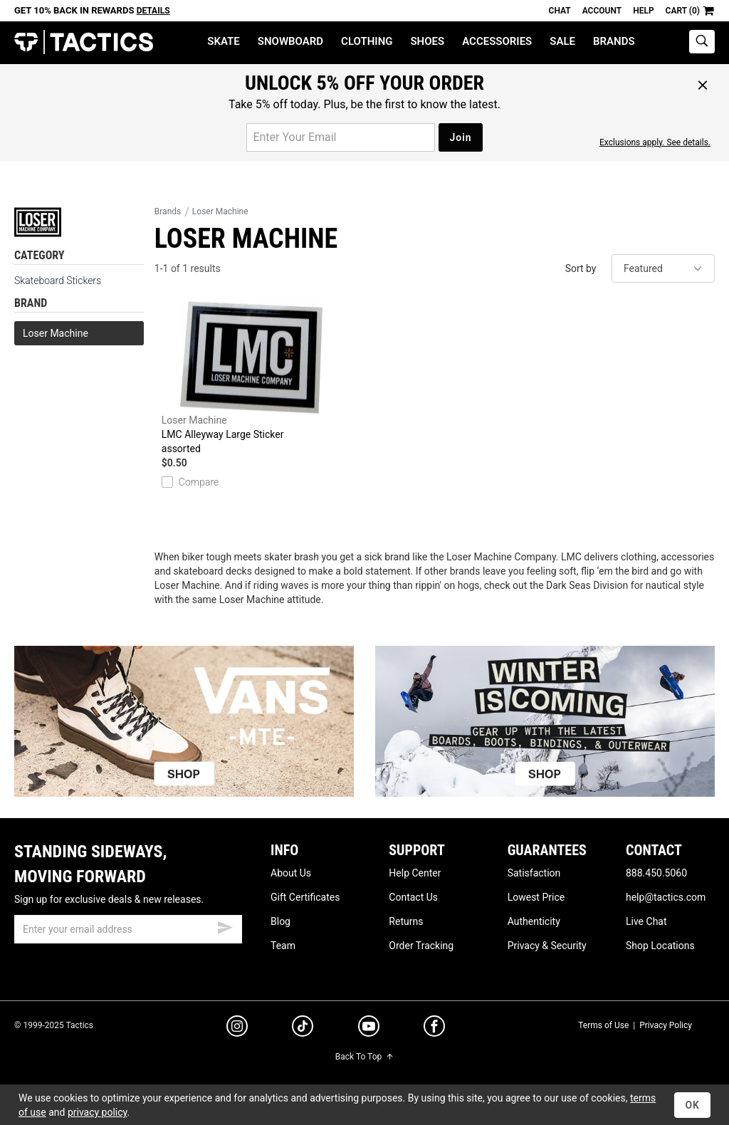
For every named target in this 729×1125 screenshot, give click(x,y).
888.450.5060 (656, 873)
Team (283, 945)
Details (153, 11)
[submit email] (225, 925)
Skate (223, 41)
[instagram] (237, 1028)
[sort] (663, 268)
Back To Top (364, 1057)
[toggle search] (702, 41)
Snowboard (290, 41)
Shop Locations (660, 945)
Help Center (415, 873)
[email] (128, 929)
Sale (562, 41)
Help (643, 11)
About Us (291, 873)
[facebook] (434, 1029)
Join (460, 137)
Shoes (427, 41)
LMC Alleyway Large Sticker (251, 378)
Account (602, 11)
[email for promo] (340, 137)
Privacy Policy (665, 1025)
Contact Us (413, 897)
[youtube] (368, 1029)
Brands (614, 41)
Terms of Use (603, 1025)
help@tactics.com (666, 897)
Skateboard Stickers (57, 280)
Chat (560, 11)
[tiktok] (302, 1028)
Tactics (83, 42)
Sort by (581, 268)
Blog (280, 921)
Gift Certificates (305, 897)
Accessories (497, 41)
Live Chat (646, 921)
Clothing (366, 41)
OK (692, 1105)
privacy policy (97, 1112)
